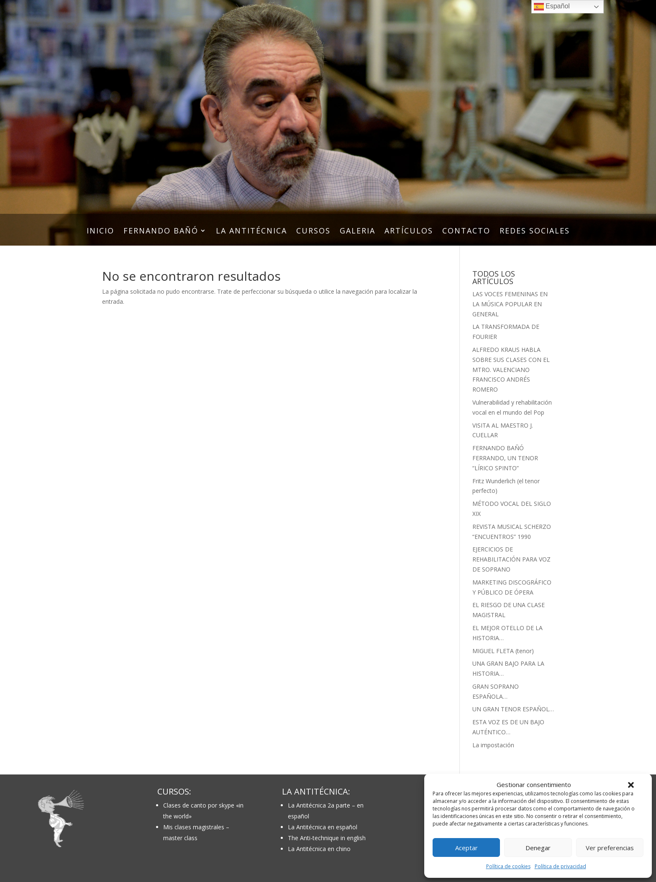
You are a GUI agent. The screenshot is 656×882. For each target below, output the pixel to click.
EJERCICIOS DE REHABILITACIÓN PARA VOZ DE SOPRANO (511, 559)
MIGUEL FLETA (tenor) (503, 651)
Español (552, 7)
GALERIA (357, 232)
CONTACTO (466, 232)
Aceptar (466, 848)
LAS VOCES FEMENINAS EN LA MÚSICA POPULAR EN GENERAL (510, 304)
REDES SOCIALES (535, 232)
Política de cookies (508, 866)
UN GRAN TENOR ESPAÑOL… (513, 709)
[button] (631, 785)
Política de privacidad (560, 866)
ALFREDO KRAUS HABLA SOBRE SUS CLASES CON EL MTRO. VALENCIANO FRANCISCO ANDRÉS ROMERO (511, 369)
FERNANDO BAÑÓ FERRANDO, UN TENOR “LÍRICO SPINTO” (505, 458)
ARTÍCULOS (408, 232)
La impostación (493, 745)
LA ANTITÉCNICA (251, 232)
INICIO (100, 232)
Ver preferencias (610, 848)
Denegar (538, 848)
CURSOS (313, 232)
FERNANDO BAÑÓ (160, 232)
